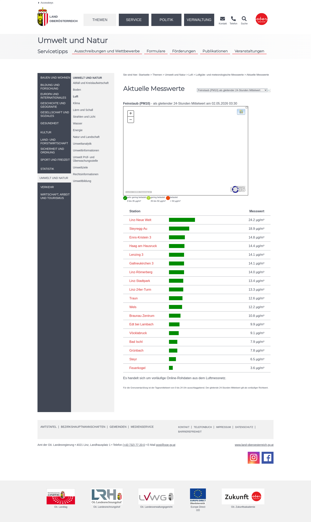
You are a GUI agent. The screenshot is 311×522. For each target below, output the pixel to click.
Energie (78, 130)
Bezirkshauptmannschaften (83, 426)
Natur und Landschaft (86, 136)
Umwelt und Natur (87, 77)
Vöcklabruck (138, 333)
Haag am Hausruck (143, 246)
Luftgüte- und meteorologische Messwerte (220, 74)
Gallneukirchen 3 (141, 263)
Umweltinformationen (86, 150)
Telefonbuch (205, 427)
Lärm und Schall (83, 110)
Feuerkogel (137, 368)
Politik (166, 20)
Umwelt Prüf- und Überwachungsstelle (85, 159)
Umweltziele (80, 167)
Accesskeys (45, 2)
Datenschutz (251, 427)
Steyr (133, 359)
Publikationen (215, 51)
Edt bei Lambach (141, 324)
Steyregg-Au (138, 228)
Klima (76, 103)
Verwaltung (199, 20)
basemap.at (145, 192)
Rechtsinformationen (85, 174)
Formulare (156, 51)
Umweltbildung (82, 181)
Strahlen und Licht (84, 116)
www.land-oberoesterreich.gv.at (254, 444)
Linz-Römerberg (141, 272)
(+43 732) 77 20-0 (134, 444)
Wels (132, 307)
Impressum (228, 427)
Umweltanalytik (82, 143)
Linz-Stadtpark (139, 281)
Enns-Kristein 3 (140, 237)
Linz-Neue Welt (140, 220)
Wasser (77, 123)
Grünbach (136, 350)
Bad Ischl (136, 341)
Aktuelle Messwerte (258, 74)
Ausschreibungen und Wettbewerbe (107, 51)
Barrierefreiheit (191, 431)
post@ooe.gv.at (165, 444)
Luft (75, 96)
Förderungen (184, 51)
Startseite (144, 74)
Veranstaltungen (249, 51)
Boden (77, 89)
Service (134, 20)
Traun (133, 298)
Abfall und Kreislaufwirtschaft (91, 83)
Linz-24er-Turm (140, 289)
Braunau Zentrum (142, 315)
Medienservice (142, 426)
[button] (241, 112)
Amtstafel (48, 426)
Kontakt (184, 427)
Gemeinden (118, 426)
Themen (99, 20)
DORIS (136, 192)
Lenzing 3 (136, 254)
